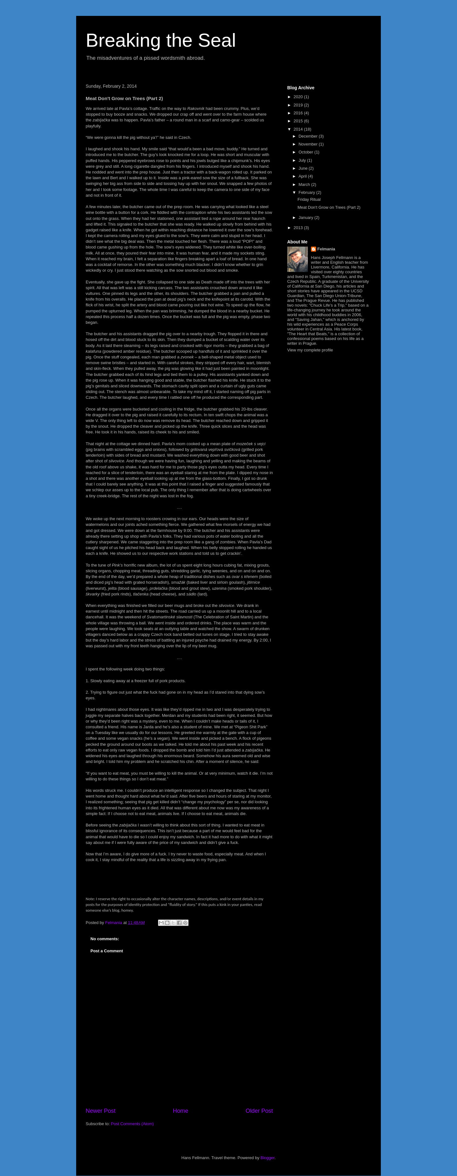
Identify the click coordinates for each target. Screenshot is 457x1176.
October (307, 152)
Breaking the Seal (161, 40)
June (304, 168)
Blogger (268, 1157)
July (303, 160)
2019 (299, 105)
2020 (299, 96)
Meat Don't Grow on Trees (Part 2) (328, 207)
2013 (299, 227)
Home (181, 1111)
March (305, 184)
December (309, 136)
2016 (299, 113)
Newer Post (101, 1111)
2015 (299, 121)
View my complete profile (310, 350)
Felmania (326, 249)
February (307, 192)
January (307, 217)
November (309, 144)
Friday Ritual (309, 199)
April (303, 176)
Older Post (259, 1111)
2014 (299, 129)
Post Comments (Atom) (132, 1123)
